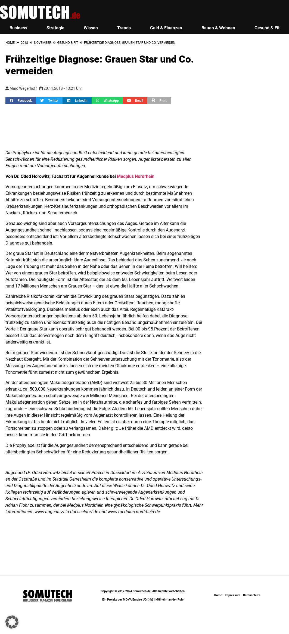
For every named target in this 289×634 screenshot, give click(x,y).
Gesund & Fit (67, 43)
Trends (124, 27)
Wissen (91, 27)
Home (10, 43)
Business (18, 27)
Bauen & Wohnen (218, 27)
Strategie (55, 27)
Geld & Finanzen (166, 27)
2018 (24, 43)
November (42, 43)
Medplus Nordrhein (135, 176)
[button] (20, 100)
